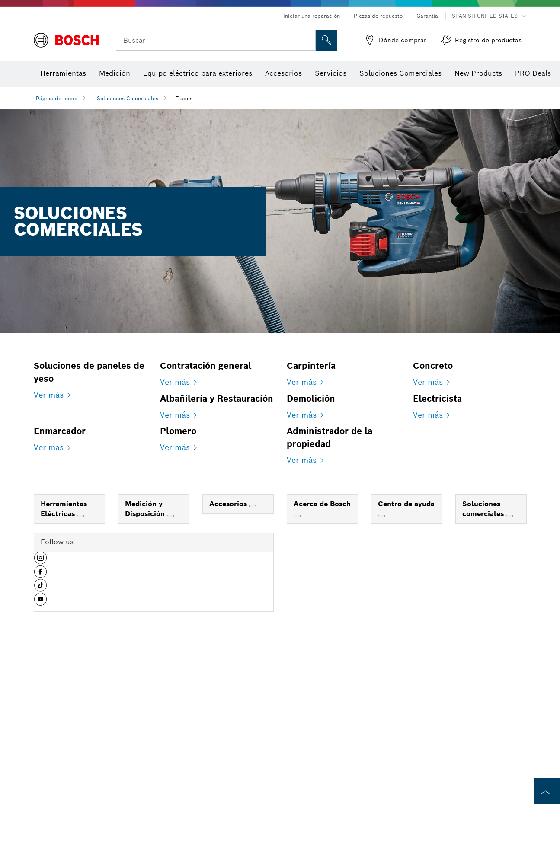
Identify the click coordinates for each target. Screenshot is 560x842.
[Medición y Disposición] (170, 707)
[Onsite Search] (326, 40)
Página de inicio (56, 98)
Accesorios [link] (229, 695)
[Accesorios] (252, 697)
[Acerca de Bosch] (297, 707)
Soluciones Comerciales (127, 98)
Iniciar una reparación (311, 16)
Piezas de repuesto (378, 16)
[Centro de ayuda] (381, 707)
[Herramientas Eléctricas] (80, 707)
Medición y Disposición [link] (146, 700)
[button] (40, 752)
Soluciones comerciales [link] (484, 700)
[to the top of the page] (547, 791)
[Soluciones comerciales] (509, 707)
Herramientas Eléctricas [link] (64, 700)
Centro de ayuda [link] (406, 695)
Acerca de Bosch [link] (322, 695)
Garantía (427, 16)
